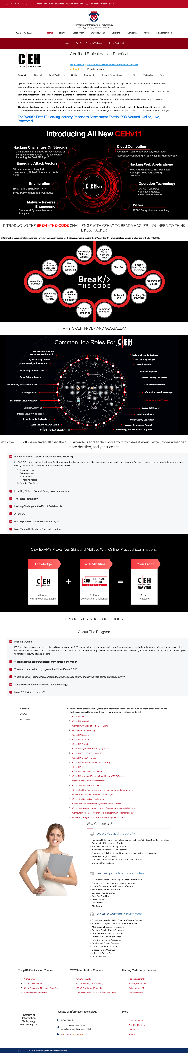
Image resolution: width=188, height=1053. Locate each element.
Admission (132, 33)
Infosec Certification (116, 43)
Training (61, 33)
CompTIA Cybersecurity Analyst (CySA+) (91, 748)
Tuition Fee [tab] (148, 75)
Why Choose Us (136, 1020)
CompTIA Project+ (80, 744)
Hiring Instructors (164, 33)
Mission (132, 1034)
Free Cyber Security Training (88, 43)
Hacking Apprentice (137, 978)
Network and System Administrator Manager (92, 794)
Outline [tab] (74, 75)
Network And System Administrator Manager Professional (98, 817)
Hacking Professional (138, 983)
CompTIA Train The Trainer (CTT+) (88, 753)
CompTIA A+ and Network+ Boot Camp (90, 725)
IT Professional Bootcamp (83, 730)
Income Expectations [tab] (112, 75)
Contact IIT (134, 1029)
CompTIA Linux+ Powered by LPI (87, 771)
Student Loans (98, 33)
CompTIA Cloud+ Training (84, 758)
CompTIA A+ (78, 716)
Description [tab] (23, 75)
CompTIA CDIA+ (80, 767)
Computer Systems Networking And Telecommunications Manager (103, 812)
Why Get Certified (137, 1025)
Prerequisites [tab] (90, 75)
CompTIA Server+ (80, 739)
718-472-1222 (16, 3)
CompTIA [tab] (24, 708)
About (146, 33)
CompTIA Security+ (81, 735)
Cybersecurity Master (139, 988)
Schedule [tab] (38, 75)
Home (50, 33)
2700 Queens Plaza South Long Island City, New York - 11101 (56, 3)
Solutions (116, 33)
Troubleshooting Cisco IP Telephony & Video (96, 992)
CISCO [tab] (23, 714)
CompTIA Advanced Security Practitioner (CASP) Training (98, 776)
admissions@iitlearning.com (101, 3)
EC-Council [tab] (25, 719)
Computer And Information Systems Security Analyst (96, 803)
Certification (78, 33)
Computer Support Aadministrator (88, 799)
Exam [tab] (162, 75)
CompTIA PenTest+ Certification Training (91, 762)
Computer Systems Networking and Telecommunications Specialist (103, 790)
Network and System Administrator (88, 780)
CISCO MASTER (84, 978)
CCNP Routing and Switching (89, 988)
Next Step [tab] (132, 75)
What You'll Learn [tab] (57, 75)
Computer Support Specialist (85, 785)
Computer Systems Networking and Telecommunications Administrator (105, 808)
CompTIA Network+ (81, 721)
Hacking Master (136, 992)
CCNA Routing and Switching (89, 983)
